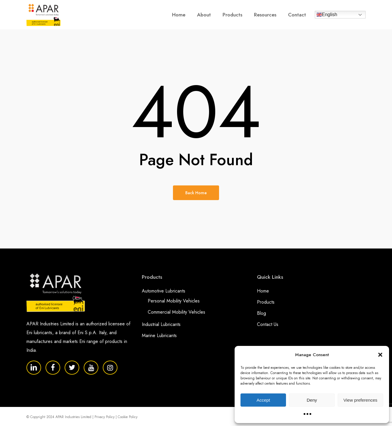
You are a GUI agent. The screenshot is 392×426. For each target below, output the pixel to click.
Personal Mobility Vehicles (174, 300)
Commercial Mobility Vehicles (176, 312)
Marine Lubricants (159, 335)
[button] (380, 355)
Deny (312, 400)
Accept (263, 400)
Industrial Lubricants (161, 324)
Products (266, 302)
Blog (261, 313)
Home (263, 291)
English (327, 14)
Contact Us (267, 324)
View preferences (361, 400)
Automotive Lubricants (163, 291)
